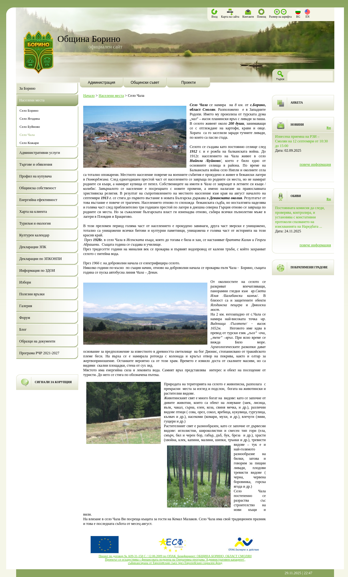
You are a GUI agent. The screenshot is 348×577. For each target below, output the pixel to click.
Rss (329, 127)
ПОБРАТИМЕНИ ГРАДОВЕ (309, 267)
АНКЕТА (297, 102)
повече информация (315, 164)
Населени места (111, 95)
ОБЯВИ (296, 196)
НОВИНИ (297, 124)
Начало (89, 95)
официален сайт (105, 46)
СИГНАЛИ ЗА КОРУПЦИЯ (53, 382)
